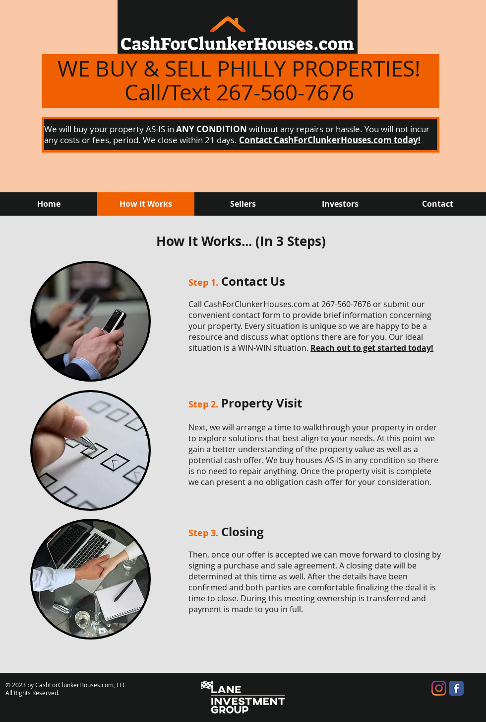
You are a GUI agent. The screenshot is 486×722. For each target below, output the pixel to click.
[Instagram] (438, 688)
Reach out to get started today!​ (371, 347)
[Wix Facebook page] (456, 688)
